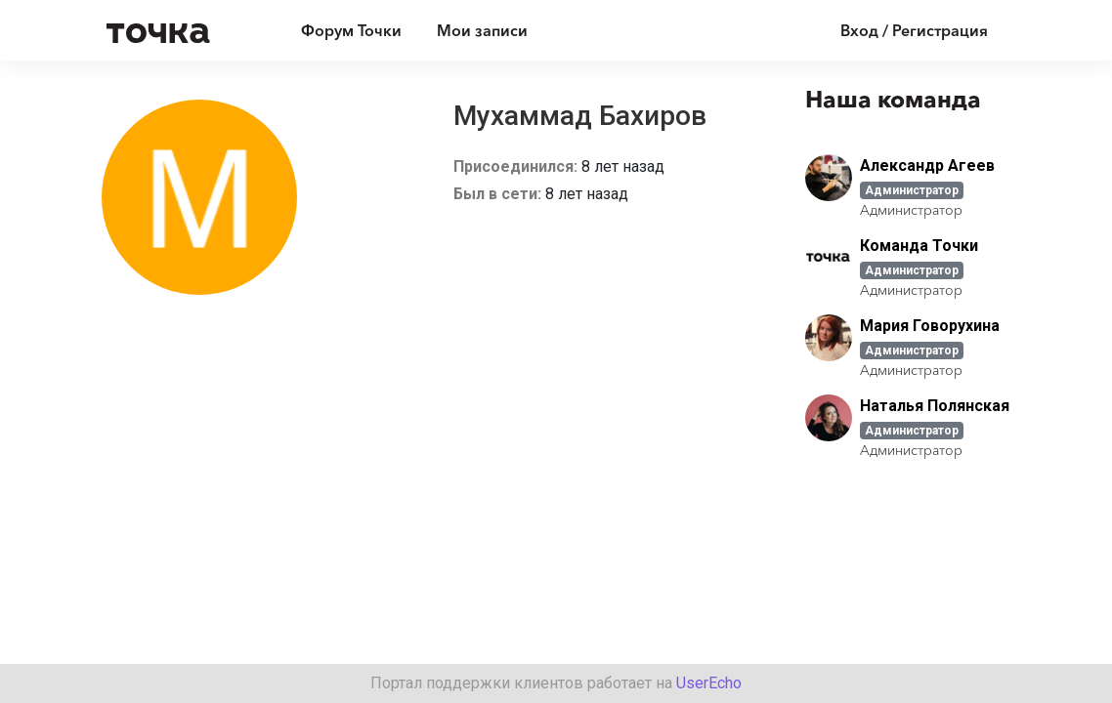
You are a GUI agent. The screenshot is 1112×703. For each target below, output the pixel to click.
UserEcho (709, 683)
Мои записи (482, 30)
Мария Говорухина (930, 325)
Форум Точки (351, 30)
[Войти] (899, 30)
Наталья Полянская (934, 405)
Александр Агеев (927, 165)
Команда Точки (919, 245)
